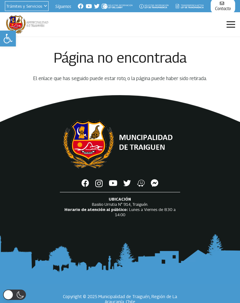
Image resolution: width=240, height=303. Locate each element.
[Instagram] (99, 183)
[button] (8, 38)
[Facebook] (80, 6)
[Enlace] (117, 6)
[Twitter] (97, 6)
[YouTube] (89, 6)
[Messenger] (154, 183)
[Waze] (141, 183)
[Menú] (231, 24)
